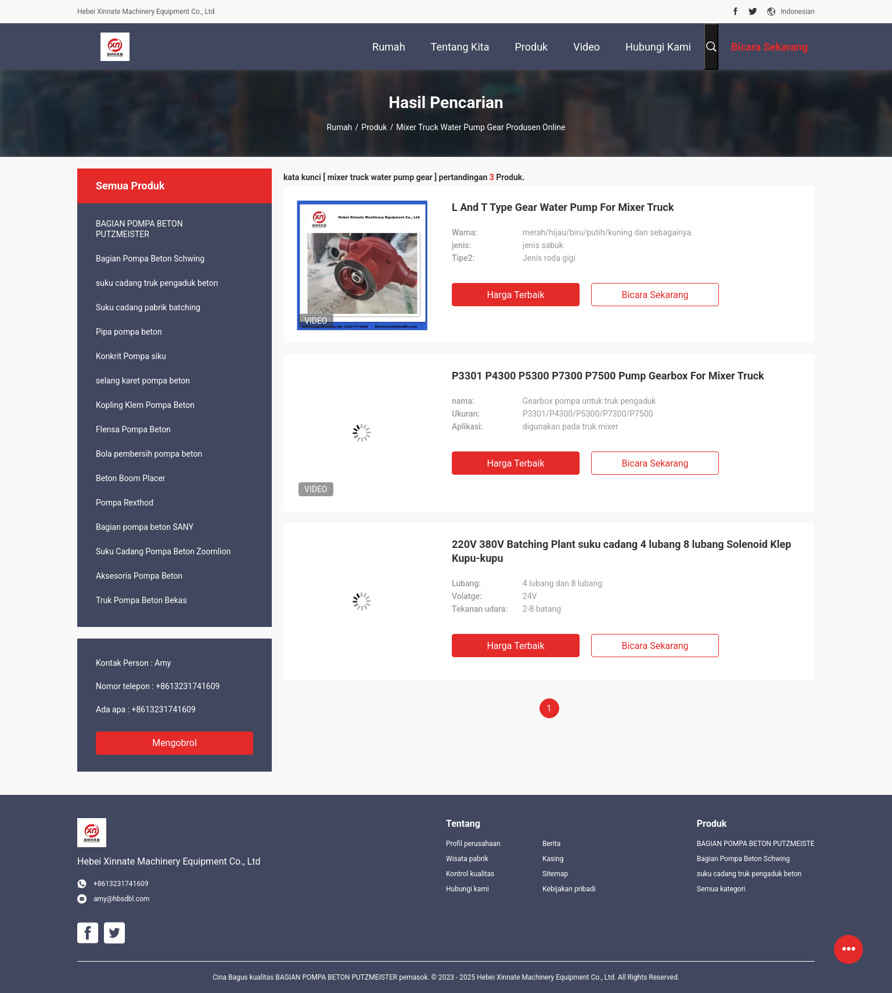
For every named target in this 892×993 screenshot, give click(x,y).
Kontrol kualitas (470, 874)
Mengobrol (174, 742)
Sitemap (555, 874)
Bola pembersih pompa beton (149, 453)
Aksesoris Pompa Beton (139, 575)
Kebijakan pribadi (569, 889)
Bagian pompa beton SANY (144, 527)
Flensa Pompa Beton (133, 429)
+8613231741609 (188, 686)
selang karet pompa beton (143, 380)
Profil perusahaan (473, 844)
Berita (551, 844)
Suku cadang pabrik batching (148, 307)
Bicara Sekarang (654, 294)
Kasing (553, 859)
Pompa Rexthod (124, 502)
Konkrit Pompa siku (131, 356)
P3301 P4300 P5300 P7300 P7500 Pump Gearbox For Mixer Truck (608, 376)
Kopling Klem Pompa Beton (145, 405)
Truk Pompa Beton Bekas (141, 600)
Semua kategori (721, 889)
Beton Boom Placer (131, 478)
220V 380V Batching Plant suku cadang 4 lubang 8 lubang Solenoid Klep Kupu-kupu (621, 551)
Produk (374, 127)
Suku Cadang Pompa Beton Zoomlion (163, 551)
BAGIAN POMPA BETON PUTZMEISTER (139, 229)
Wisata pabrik (467, 859)
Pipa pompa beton (129, 331)
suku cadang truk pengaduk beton (157, 283)
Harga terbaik (515, 294)
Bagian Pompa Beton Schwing (150, 258)
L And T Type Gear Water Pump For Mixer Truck (563, 207)
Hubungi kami (467, 889)
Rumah (340, 127)
